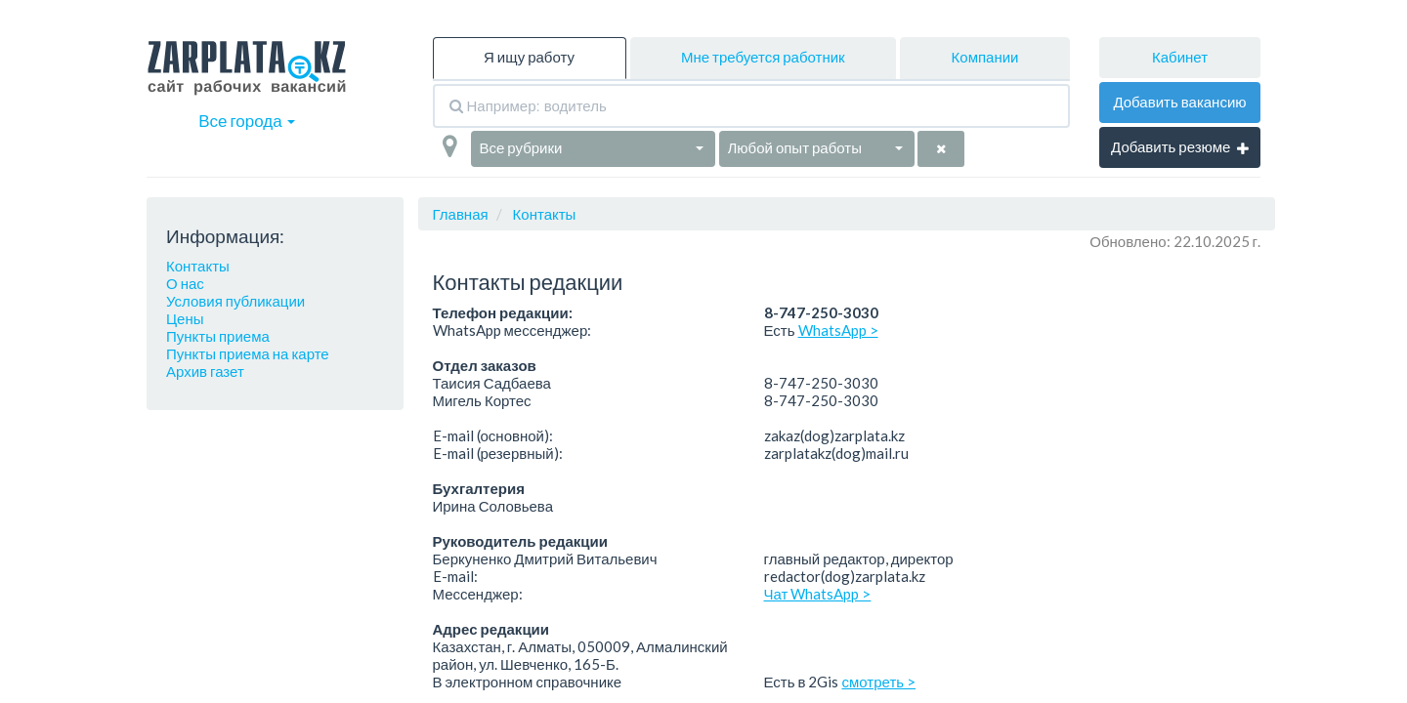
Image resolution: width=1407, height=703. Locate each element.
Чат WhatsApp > (818, 593)
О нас (185, 283)
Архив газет (205, 371)
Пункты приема (218, 336)
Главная (461, 214)
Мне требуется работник (763, 56)
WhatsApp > (838, 330)
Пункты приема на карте (247, 353)
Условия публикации (235, 301)
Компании (985, 56)
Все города (246, 120)
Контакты (198, 265)
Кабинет (1180, 56)
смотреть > (879, 681)
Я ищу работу (529, 56)
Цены (185, 318)
